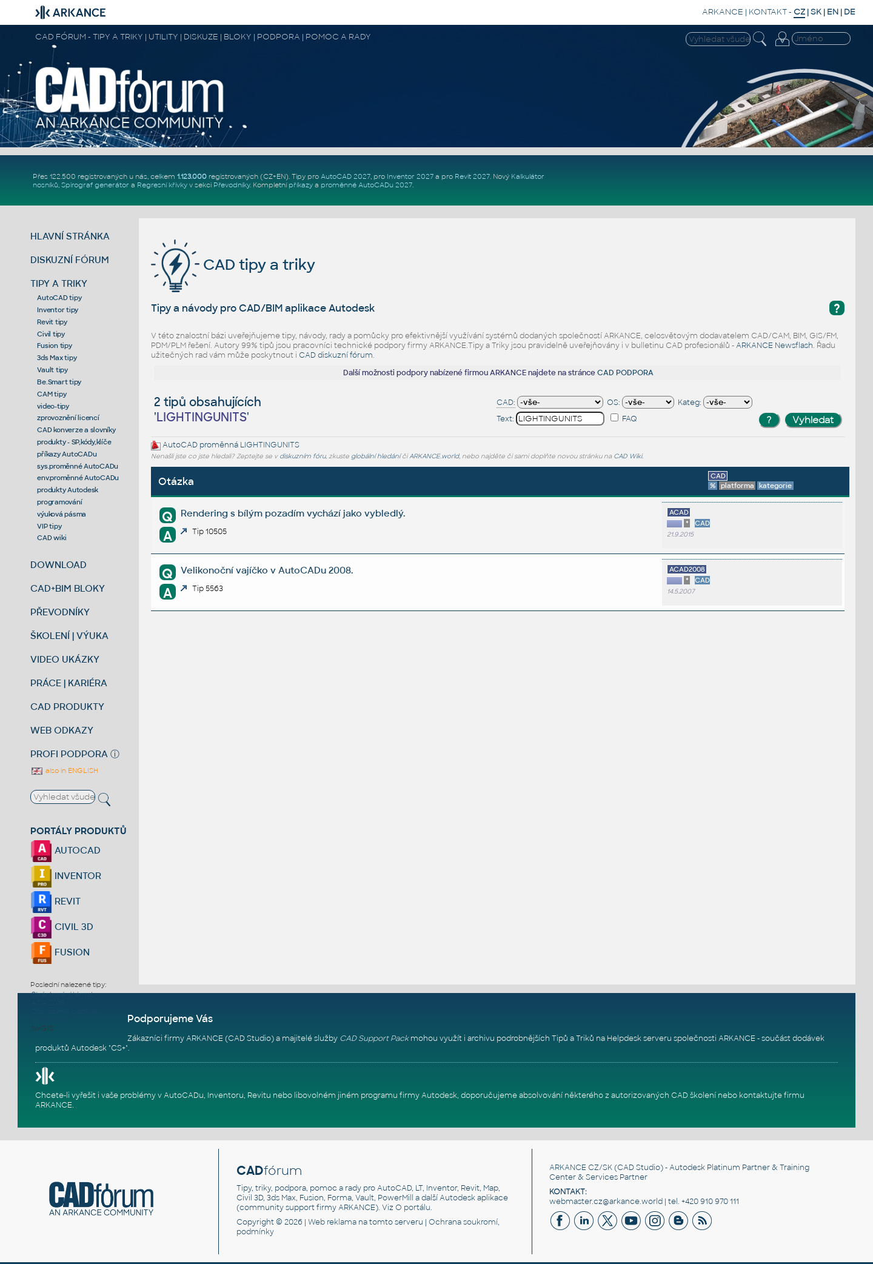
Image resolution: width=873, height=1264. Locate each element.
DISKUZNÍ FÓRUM (69, 260)
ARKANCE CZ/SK (580, 1167)
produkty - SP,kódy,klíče (74, 442)
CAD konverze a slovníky (76, 430)
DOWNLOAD (58, 564)
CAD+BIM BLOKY (67, 588)
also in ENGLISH (64, 770)
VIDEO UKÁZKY (64, 659)
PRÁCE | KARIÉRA (68, 683)
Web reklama (332, 1222)
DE (849, 12)
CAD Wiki (628, 456)
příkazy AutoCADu (66, 454)
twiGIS (42, 1028)
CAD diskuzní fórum (336, 355)
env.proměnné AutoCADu (78, 477)
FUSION (60, 952)
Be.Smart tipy (59, 382)
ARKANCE (722, 12)
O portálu (412, 1207)
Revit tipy (52, 322)
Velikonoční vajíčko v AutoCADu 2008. (267, 570)
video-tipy (53, 406)
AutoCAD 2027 (345, 176)
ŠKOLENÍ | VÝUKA (69, 635)
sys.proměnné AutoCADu (77, 466)
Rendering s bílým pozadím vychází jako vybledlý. (293, 513)
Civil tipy (51, 334)
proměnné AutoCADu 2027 (366, 185)
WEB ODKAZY (61, 730)
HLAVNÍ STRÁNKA (70, 236)
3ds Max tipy (56, 357)
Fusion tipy (54, 345)
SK (816, 12)
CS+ (118, 1048)
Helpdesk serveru (639, 1038)
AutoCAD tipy (59, 297)
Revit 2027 (472, 176)
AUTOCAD (65, 850)
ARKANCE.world (434, 456)
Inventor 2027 (410, 176)
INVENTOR (65, 875)
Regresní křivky (162, 185)
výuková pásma (61, 514)
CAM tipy (51, 394)
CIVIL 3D (61, 926)
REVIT (55, 901)
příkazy (301, 185)
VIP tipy (49, 526)
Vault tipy (52, 370)
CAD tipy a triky (233, 264)
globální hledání (375, 456)
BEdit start (49, 1019)
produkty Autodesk (67, 490)
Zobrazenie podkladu (68, 1011)
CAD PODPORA (625, 373)
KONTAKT (768, 12)
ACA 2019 (48, 1002)
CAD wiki (51, 537)
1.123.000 (192, 176)
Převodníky (231, 185)
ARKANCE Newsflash (774, 345)
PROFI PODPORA (69, 754)
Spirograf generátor (95, 185)
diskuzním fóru (302, 456)
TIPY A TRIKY (58, 283)
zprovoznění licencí (68, 417)
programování (59, 502)
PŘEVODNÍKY (60, 612)
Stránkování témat (62, 994)
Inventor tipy (57, 310)
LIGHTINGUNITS (269, 445)
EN (832, 12)
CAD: (506, 402)
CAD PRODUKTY (67, 706)
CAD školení (693, 1095)
